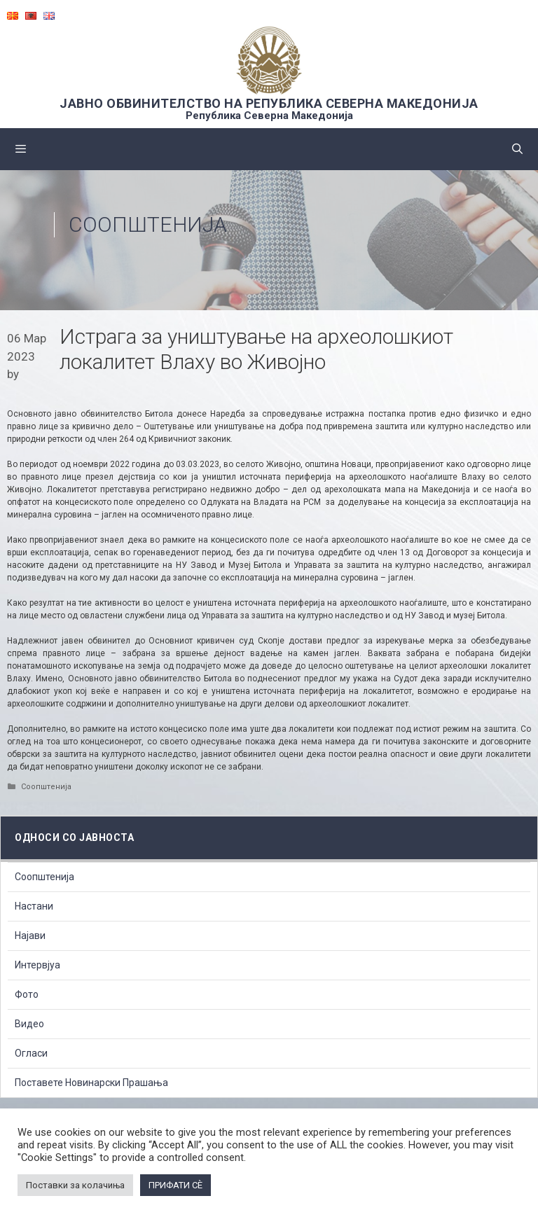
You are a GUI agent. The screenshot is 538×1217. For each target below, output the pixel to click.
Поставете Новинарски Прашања (91, 1082)
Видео (29, 1023)
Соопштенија (148, 224)
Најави (30, 935)
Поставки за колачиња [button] (75, 1185)
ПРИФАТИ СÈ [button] (175, 1185)
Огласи (31, 1053)
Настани (34, 906)
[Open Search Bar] (517, 149)
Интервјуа (37, 965)
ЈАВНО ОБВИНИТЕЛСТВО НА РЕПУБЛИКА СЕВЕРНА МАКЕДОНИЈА (269, 103)
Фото (27, 994)
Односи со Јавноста (74, 837)
